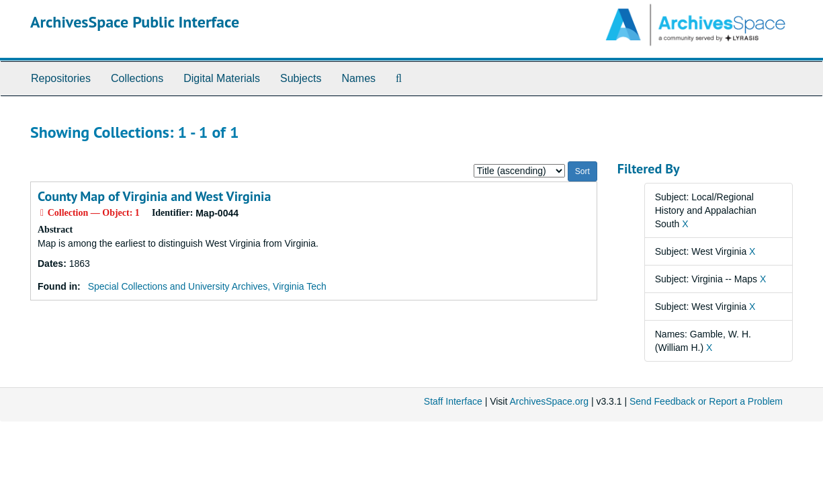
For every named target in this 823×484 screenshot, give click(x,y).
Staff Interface (453, 401)
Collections (137, 78)
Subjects (300, 78)
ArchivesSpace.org (549, 401)
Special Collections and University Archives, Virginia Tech (207, 286)
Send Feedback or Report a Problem (706, 401)
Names (358, 78)
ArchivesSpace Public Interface (134, 21)
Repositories (61, 78)
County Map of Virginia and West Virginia (154, 196)
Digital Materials (221, 78)
